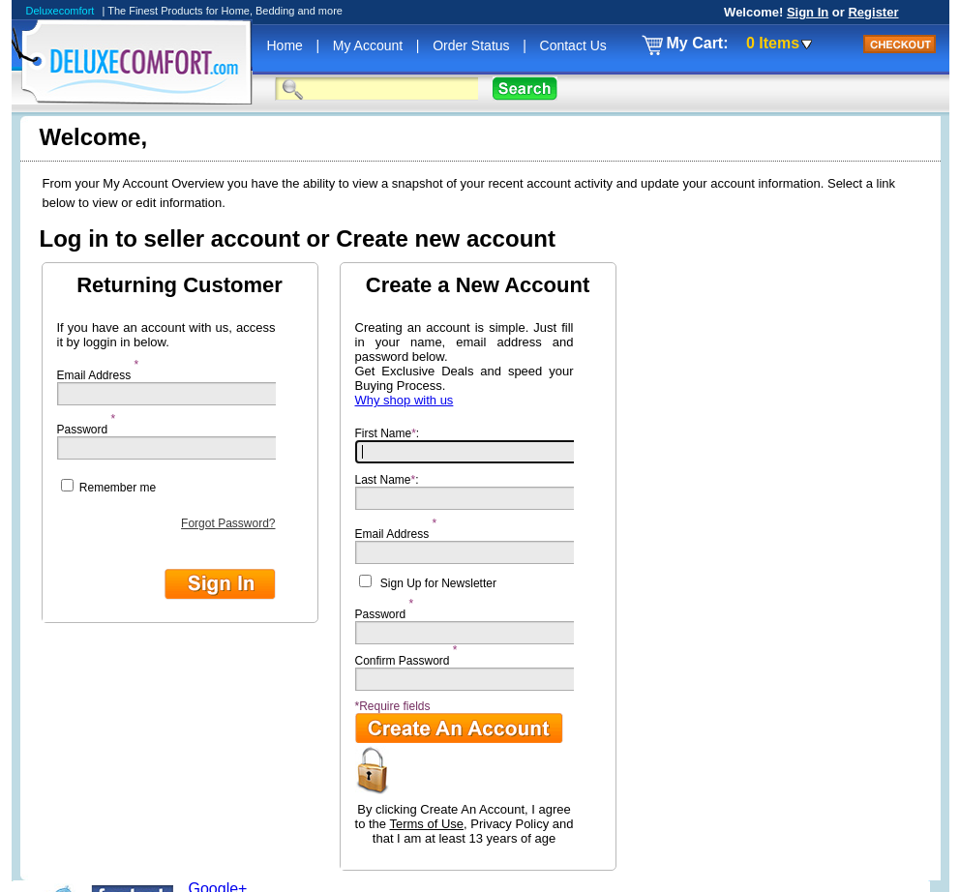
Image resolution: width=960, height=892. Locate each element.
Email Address (94, 370)
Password (82, 424)
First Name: (470, 445)
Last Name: (470, 491)
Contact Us (573, 45)
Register (873, 12)
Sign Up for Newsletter (438, 583)
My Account (369, 45)
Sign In (807, 12)
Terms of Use (426, 824)
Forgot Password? (228, 523)
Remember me (109, 486)
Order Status (473, 45)
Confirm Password (402, 656)
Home (287, 45)
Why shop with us (404, 400)
